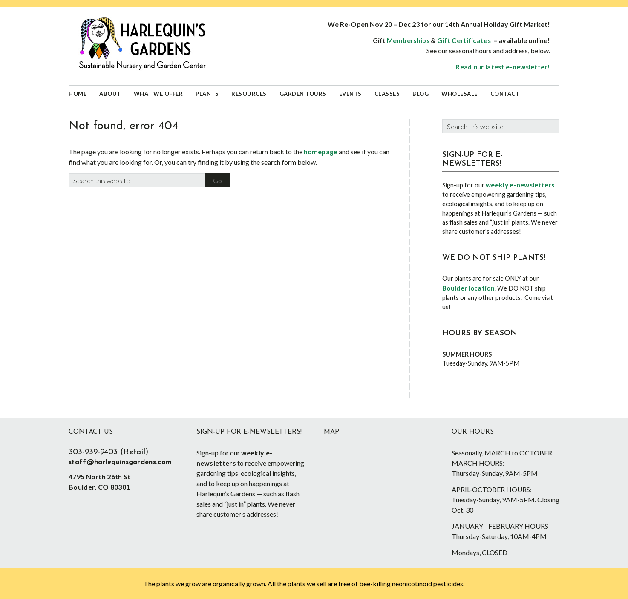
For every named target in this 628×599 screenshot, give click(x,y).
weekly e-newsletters (520, 185)
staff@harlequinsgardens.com (120, 462)
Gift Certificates (464, 40)
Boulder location (468, 288)
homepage (320, 152)
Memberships (408, 40)
